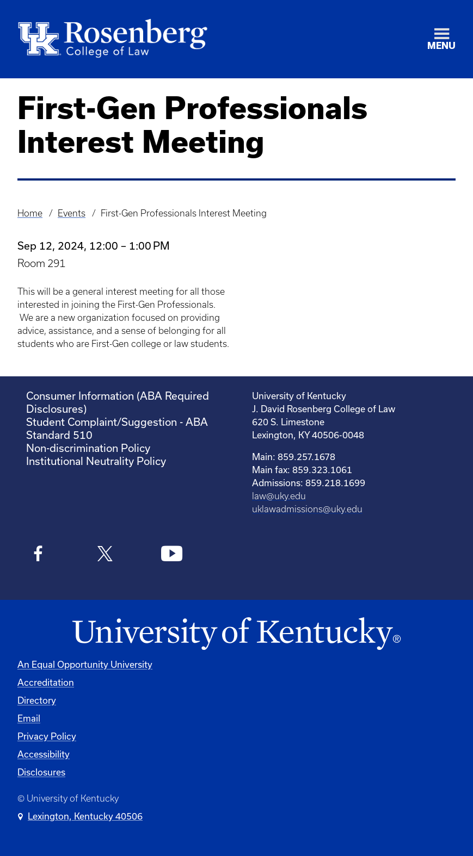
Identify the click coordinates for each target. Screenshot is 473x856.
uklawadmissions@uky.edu (307, 509)
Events (71, 213)
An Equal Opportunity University (84, 664)
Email (28, 718)
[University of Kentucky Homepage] (236, 634)
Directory (36, 700)
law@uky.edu (279, 496)
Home (29, 213)
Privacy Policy (46, 736)
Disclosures (41, 772)
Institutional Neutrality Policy (96, 461)
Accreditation (45, 682)
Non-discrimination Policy (88, 448)
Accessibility (43, 754)
